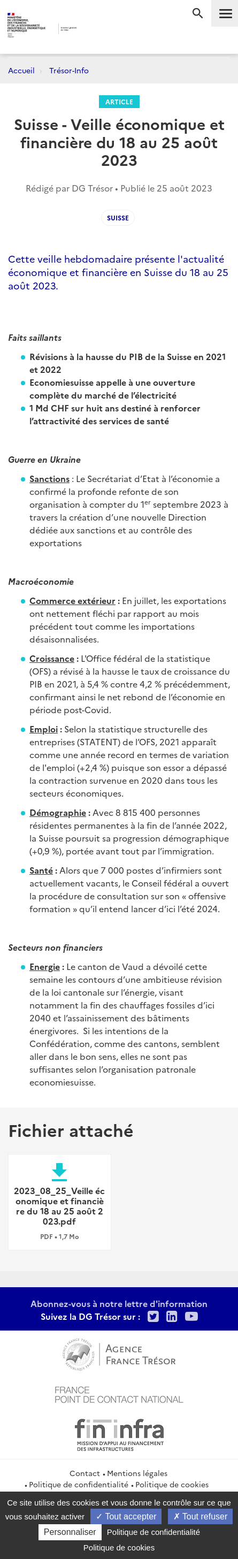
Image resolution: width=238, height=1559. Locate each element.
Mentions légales (137, 1473)
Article (119, 101)
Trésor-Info (69, 70)
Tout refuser (200, 1516)
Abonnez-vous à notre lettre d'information (119, 1303)
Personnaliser (70, 1532)
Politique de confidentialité (78, 1484)
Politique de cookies (172, 1484)
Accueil (21, 70)
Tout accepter (126, 1516)
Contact (85, 1473)
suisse (118, 217)
